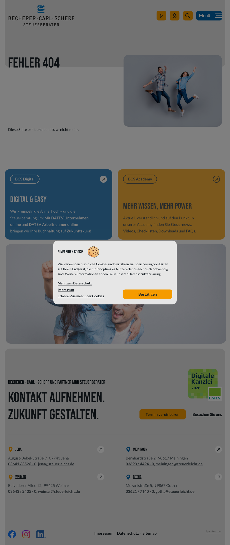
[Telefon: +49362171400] (140, 491)
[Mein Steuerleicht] (174, 15)
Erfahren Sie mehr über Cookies (81, 296)
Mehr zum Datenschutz (75, 283)
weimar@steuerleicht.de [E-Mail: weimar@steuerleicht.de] (59, 491)
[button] (188, 15)
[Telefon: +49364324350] (22, 491)
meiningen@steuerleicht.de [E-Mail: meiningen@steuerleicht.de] (179, 464)
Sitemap (149, 533)
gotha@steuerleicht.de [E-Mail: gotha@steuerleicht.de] (175, 491)
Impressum (103, 533)
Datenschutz (128, 533)
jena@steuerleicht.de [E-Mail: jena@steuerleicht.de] (56, 464)
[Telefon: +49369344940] (140, 464)
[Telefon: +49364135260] (22, 464)
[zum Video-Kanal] (161, 15)
